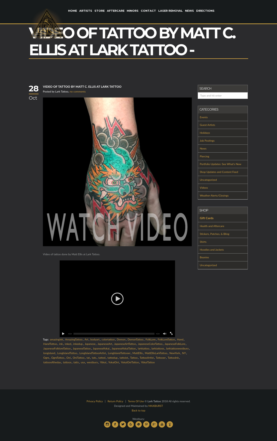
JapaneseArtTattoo (125, 343)
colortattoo (108, 339)
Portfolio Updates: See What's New (220, 164)
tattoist (124, 357)
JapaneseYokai (101, 348)
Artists (85, 10)
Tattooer (161, 357)
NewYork (174, 353)
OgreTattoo (57, 357)
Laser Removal (170, 10)
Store (99, 10)
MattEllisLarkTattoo (156, 353)
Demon (121, 339)
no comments (78, 91)
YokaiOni (113, 362)
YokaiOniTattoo (130, 362)
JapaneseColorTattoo (150, 343)
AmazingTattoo (73, 339)
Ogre (46, 357)
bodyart (95, 339)
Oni (68, 357)
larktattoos (157, 348)
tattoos (67, 362)
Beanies (204, 257)
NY (184, 353)
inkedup (78, 343)
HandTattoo (50, 343)
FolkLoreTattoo (166, 339)
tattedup (113, 357)
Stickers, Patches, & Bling (214, 233)
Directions (205, 10)
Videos (204, 187)
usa (83, 362)
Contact (148, 10)
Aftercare (115, 10)
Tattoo (134, 357)
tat (88, 357)
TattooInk (173, 357)
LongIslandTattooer (119, 353)
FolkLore (150, 339)
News (189, 10)
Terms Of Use (136, 401)
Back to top (138, 410)
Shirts (203, 241)
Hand (180, 339)
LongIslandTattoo (67, 353)
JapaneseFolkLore (174, 343)
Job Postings (207, 140)
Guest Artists (207, 124)
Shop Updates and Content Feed (219, 171)
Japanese (90, 343)
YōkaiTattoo (148, 362)
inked (68, 343)
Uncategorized (208, 179)
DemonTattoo (135, 339)
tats (94, 357)
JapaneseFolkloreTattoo (57, 348)
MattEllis (138, 353)
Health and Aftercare (212, 226)
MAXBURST (155, 405)
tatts (76, 362)
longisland (49, 353)
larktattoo (143, 348)
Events (204, 117)
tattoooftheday (52, 362)
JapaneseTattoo (82, 348)
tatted (101, 357)
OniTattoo (78, 357)
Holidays (205, 132)
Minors (132, 10)
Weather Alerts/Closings (214, 195)
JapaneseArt (105, 343)
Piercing (204, 156)
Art (86, 339)
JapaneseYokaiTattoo (124, 348)
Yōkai (103, 362)
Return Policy (115, 401)
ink (61, 343)
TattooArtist (147, 357)
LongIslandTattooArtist (92, 353)
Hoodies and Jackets (212, 249)
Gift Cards (207, 218)
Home (72, 10)
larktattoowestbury (177, 348)
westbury (92, 362)
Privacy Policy (95, 401)
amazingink (56, 339)
